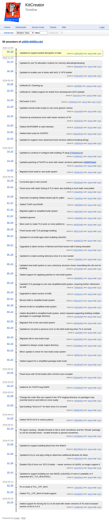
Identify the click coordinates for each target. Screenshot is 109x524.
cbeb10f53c (78, 166)
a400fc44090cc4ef (32, 41)
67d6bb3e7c (78, 156)
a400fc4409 (78, 53)
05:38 (10, 254)
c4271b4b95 (78, 269)
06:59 (10, 222)
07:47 (10, 203)
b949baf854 (78, 278)
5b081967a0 (78, 134)
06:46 (10, 229)
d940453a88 (78, 225)
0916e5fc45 (78, 121)
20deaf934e (78, 192)
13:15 (10, 116)
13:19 (10, 106)
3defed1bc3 (78, 477)
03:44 (10, 327)
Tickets (53, 27)
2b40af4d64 (78, 401)
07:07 (10, 216)
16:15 (10, 502)
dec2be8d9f (78, 317)
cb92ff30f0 (78, 86)
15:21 (10, 187)
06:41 (10, 235)
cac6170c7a (78, 468)
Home (7, 27)
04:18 (10, 51)
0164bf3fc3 (79, 259)
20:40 (10, 71)
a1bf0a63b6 (78, 127)
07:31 (10, 209)
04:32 (10, 311)
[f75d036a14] (76, 153)
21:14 (10, 61)
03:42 (10, 350)
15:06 (10, 405)
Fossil (17, 518)
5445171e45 (78, 231)
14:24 (10, 100)
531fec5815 (78, 307)
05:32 (10, 264)
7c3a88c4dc (78, 507)
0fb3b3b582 (78, 66)
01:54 (10, 492)
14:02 (10, 170)
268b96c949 (78, 410)
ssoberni (89, 86)
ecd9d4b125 (78, 241)
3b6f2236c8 (78, 211)
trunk (99, 53)
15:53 (10, 90)
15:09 (10, 396)
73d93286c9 (78, 420)
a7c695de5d (78, 388)
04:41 (10, 298)
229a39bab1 (78, 346)
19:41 (10, 472)
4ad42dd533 (78, 339)
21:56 (10, 453)
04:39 (10, 305)
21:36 (10, 463)
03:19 (10, 428)
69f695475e (78, 355)
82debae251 (78, 377)
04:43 (10, 292)
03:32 (10, 359)
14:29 (10, 196)
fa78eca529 (78, 76)
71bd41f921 (78, 487)
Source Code (38, 27)
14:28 (10, 418)
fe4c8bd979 (78, 494)
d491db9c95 (78, 182)
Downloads (21, 27)
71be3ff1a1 (79, 198)
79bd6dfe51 (78, 287)
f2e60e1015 (78, 172)
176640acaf (73, 102)
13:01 (10, 132)
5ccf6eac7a (78, 294)
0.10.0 (98, 102)
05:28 (10, 273)
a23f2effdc (79, 333)
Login (102, 27)
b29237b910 (78, 250)
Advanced (8, 33)
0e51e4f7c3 (77, 95)
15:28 (10, 180)
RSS (23, 518)
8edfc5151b (78, 458)
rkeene (90, 53)
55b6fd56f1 (78, 218)
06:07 (10, 245)
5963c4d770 (78, 301)
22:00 (10, 444)
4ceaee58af (78, 111)
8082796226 (78, 449)
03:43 (10, 337)
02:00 (10, 485)
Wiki (64, 27)
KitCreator (34, 5)
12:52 (10, 138)
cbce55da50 (78, 364)
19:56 (10, 372)
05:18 (10, 282)
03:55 (10, 321)
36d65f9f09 (78, 205)
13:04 (10, 125)
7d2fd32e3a (78, 143)
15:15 (10, 385)
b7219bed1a (78, 436)
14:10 (10, 160)
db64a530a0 (78, 323)
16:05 (10, 84)
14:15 (10, 151)
